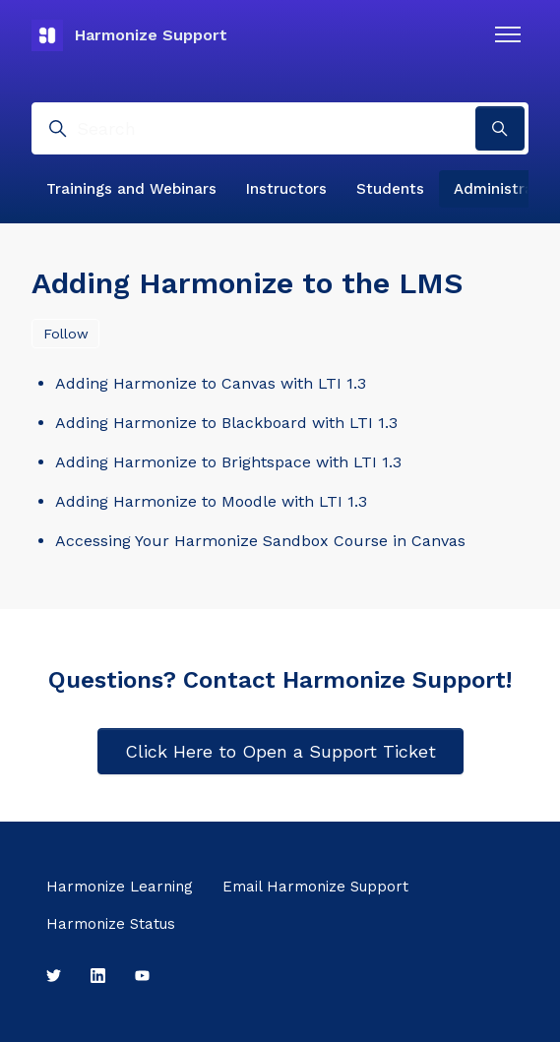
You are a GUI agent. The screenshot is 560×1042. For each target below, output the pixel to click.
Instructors (286, 189)
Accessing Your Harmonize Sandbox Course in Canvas (260, 540)
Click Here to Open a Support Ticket (280, 751)
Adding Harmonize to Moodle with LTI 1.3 (211, 501)
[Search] (280, 128)
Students (390, 189)
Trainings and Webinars (131, 189)
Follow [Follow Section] (66, 333)
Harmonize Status (110, 924)
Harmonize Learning (119, 886)
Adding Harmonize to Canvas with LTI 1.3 (210, 383)
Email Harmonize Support (315, 886)
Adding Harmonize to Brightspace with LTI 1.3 (228, 462)
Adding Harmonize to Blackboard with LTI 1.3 (226, 422)
